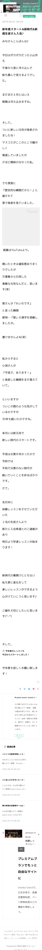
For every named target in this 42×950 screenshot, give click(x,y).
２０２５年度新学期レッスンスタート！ (18, 754)
